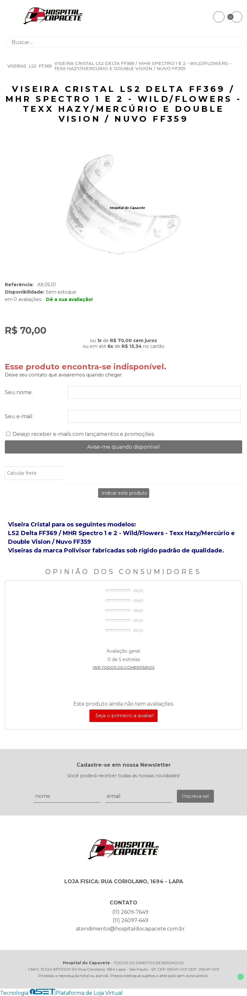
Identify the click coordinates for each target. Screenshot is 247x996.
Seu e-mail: (19, 416)
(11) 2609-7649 (130, 912)
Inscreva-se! (195, 796)
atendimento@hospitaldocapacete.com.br (130, 929)
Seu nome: (18, 392)
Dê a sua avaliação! (69, 299)
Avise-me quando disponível (123, 447)
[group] (123, 207)
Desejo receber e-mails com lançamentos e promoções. (84, 434)
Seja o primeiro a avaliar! (125, 715)
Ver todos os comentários (123, 667)
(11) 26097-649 (130, 920)
